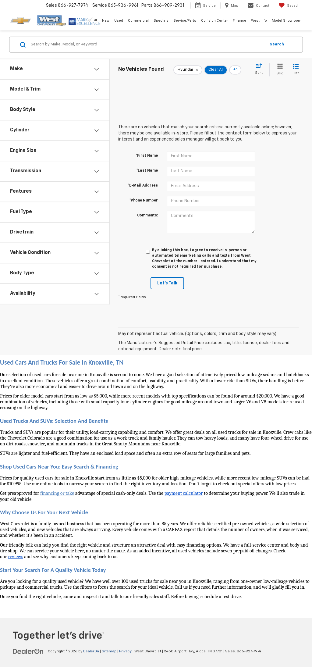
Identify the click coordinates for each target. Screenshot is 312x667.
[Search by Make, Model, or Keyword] (147, 44)
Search (277, 44)
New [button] (105, 20)
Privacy (125, 651)
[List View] (295, 69)
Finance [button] (239, 20)
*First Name (147, 156)
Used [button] (118, 20)
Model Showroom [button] (286, 20)
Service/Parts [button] (184, 20)
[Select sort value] (260, 69)
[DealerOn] (28, 651)
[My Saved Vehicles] (288, 5)
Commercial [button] (138, 20)
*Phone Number (143, 200)
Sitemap (109, 651)
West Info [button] (259, 20)
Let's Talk (167, 283)
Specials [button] (161, 20)
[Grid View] (278, 69)
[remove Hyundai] (187, 69)
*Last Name (147, 171)
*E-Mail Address (143, 185)
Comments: (147, 215)
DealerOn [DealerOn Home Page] (91, 651)
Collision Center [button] (214, 20)
